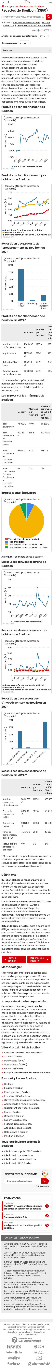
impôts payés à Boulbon (30, 557)
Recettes (7, 50)
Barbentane (8, 25)
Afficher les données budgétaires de (19, 36)
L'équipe (25, 1324)
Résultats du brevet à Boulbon (20, 1159)
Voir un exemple (42, 1186)
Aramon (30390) (13, 1056)
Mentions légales (25, 1332)
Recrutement (21, 1327)
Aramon (46, 22)
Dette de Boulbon (11, 959)
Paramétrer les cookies (12, 1329)
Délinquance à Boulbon (16, 1132)
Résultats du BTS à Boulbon (18, 1163)
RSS (48, 1329)
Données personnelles (36, 1327)
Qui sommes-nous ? (12, 1324)
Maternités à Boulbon (15, 1120)
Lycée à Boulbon (12, 1112)
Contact (11, 1327)
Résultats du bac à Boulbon (18, 1155)
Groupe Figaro (39, 1332)
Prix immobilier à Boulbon (17, 1092)
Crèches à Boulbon (14, 1116)
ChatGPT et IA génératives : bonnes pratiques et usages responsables (23, 1206)
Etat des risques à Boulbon (18, 1124)
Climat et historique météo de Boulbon (24, 1100)
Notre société (36, 1324)
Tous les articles (38, 1329)
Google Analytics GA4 (15, 1216)
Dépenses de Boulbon (39, 959)
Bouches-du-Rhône (34, 6)
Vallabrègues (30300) (15, 1064)
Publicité (45, 1324)
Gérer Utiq (27, 1329)
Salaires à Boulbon (13, 1088)
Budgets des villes (15, 6)
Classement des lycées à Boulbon (21, 1108)
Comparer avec (9, 43)
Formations (12, 1198)
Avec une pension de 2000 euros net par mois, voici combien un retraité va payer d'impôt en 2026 (25, 1246)
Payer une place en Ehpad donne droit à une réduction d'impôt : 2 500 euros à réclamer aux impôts (25, 1264)
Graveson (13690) (13, 1068)
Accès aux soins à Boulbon (18, 1128)
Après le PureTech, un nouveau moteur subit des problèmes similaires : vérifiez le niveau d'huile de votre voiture (25, 1255)
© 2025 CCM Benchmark (26, 1334)
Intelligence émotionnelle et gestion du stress (23, 1225)
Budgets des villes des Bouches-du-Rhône (27, 1072)
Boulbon (8, 1084)
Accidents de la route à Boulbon (20, 1104)
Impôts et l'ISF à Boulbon (17, 1096)
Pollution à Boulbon (14, 1136)
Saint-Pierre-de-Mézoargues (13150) (23, 1052)
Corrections (12, 1332)
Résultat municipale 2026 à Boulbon (22, 1151)
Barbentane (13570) (14, 1060)
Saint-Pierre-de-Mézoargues (26, 22)
